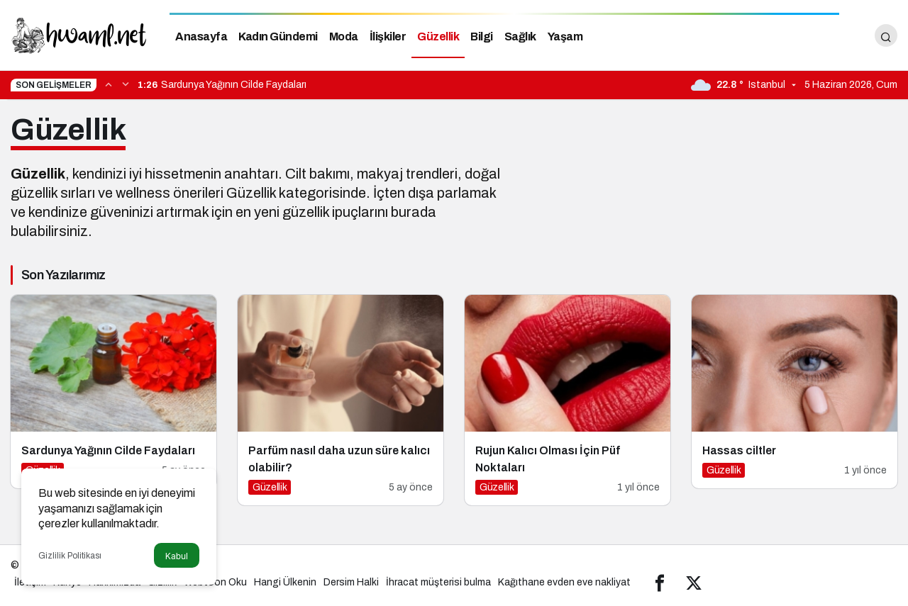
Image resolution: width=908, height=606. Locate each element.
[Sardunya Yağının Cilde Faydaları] (113, 391)
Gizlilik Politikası (69, 556)
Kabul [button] (176, 556)
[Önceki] (108, 83)
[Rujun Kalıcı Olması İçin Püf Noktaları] (567, 400)
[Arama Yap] (886, 35)
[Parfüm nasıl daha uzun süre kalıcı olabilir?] (340, 400)
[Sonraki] (125, 83)
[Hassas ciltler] (794, 391)
